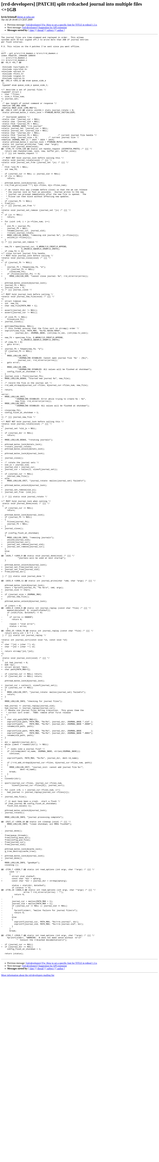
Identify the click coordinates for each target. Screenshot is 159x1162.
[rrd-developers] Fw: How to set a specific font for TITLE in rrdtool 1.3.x (61, 24)
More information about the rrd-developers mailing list (27, 1159)
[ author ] (60, 30)
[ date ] (32, 30)
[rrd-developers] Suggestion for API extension (44, 27)
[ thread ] (40, 30)
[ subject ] (50, 30)
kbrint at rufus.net (25, 17)
